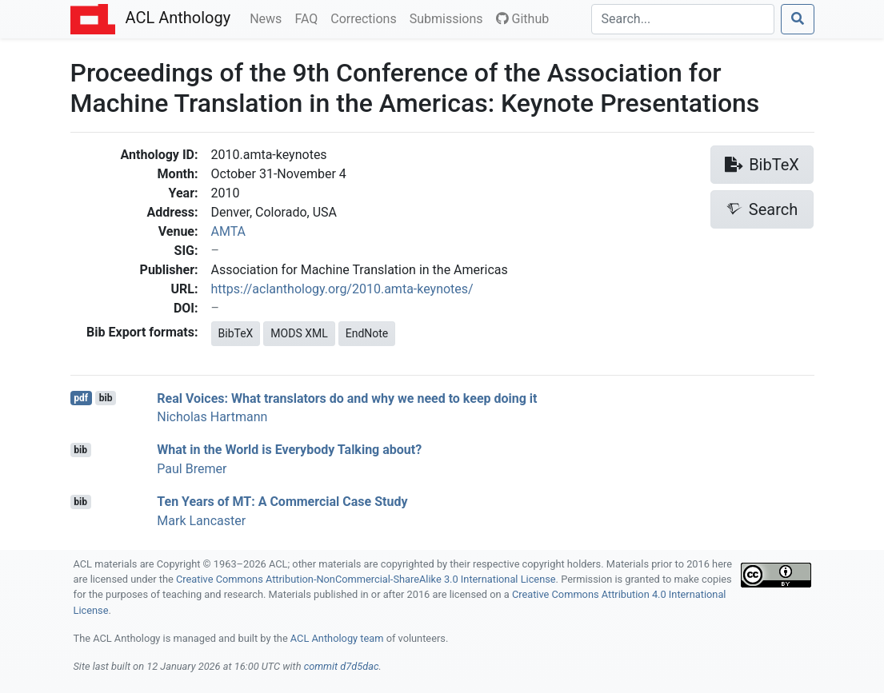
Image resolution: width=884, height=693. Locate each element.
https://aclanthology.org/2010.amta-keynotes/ (342, 289)
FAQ (309, 17)
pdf (81, 398)
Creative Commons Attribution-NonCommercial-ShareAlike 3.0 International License (366, 579)
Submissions (450, 17)
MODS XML (298, 333)
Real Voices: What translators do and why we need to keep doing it (347, 397)
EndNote (367, 333)
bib (106, 398)
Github (523, 18)
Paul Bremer (191, 468)
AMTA (228, 231)
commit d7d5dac (341, 666)
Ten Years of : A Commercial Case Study (282, 501)
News (269, 17)
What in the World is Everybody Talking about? (289, 449)
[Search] (682, 19)
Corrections (366, 17)
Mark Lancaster (201, 520)
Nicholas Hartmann (212, 416)
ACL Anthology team (337, 638)
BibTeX (236, 333)
